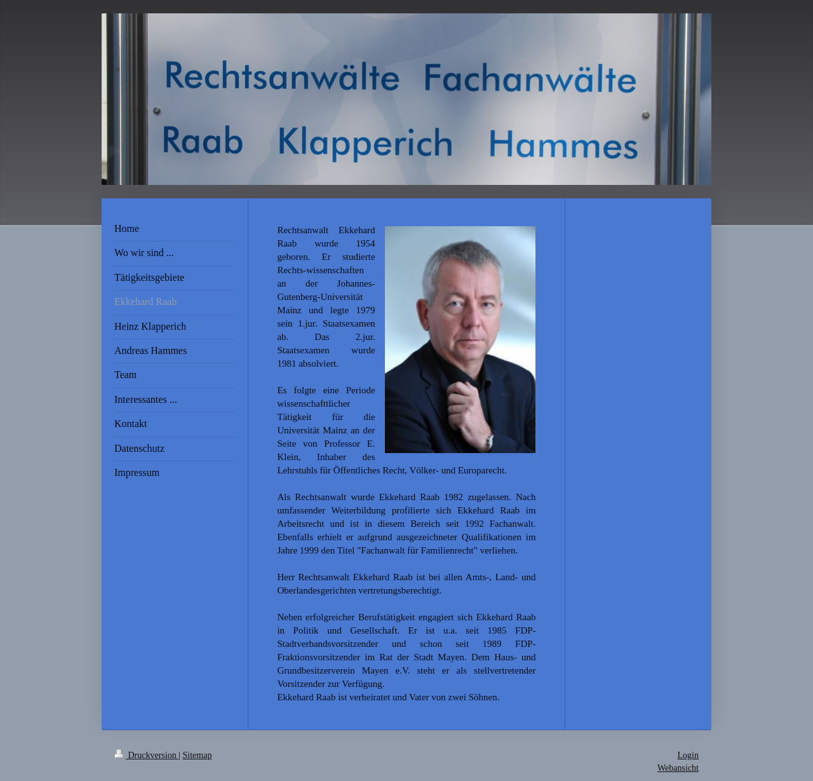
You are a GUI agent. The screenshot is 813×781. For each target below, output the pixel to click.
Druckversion (146, 755)
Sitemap (197, 755)
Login (688, 755)
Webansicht (678, 768)
